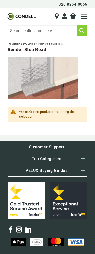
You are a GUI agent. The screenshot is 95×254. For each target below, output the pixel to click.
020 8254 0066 (73, 4)
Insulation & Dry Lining (22, 43)
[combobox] (47, 30)
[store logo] (21, 16)
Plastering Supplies (50, 43)
